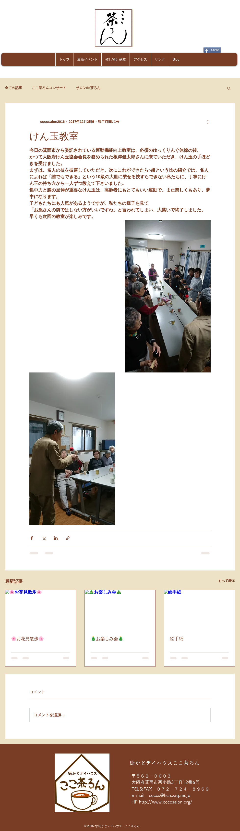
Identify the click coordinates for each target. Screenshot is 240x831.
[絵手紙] (199, 610)
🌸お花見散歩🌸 (27, 638)
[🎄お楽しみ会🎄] (120, 610)
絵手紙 (176, 638)
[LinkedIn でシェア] (55, 538)
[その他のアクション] (208, 122)
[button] (229, 88)
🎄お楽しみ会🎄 (107, 638)
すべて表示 (226, 581)
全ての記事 (13, 88)
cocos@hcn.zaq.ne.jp (169, 795)
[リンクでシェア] (67, 538)
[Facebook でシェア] (31, 538)
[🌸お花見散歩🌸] (40, 610)
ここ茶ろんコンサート (49, 88)
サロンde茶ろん (88, 88)
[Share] (212, 50)
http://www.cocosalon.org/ (166, 802)
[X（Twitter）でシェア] (43, 538)
